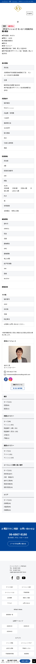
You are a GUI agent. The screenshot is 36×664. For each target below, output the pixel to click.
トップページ (5, 1)
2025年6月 (9, 631)
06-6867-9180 (16, 568)
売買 (10, 1)
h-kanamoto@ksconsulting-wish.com (17, 374)
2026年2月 (26, 626)
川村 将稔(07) (9, 477)
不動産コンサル (26, 648)
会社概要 (9, 597)
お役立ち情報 (9, 648)
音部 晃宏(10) (8, 487)
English (29, 13)
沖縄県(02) (7, 510)
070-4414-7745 (10, 372)
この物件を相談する (25, 661)
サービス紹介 (9, 587)
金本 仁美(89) (8, 480)
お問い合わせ (26, 603)
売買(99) (6, 405)
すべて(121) (8, 402)
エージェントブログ (26, 643)
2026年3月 (9, 626)
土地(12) (6, 435)
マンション (14, 1)
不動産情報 (26, 592)
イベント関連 (9, 643)
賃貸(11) (6, 408)
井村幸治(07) (8, 474)
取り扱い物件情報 (17, 388)
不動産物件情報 (10, 653)
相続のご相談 (26, 597)
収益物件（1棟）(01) (10, 428)
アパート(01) (8, 454)
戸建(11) (6, 438)
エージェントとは (9, 592)
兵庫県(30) (7, 503)
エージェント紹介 (26, 587)
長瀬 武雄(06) (8, 484)
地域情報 (26, 653)
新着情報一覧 (9, 614)
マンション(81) (9, 425)
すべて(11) (7, 451)
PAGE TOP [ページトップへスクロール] (34, 661)
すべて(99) (7, 421)
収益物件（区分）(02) (11, 431)
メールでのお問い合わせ (18, 543)
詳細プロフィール (17, 384)
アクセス (9, 603)
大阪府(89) (7, 507)
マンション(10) (9, 457)
